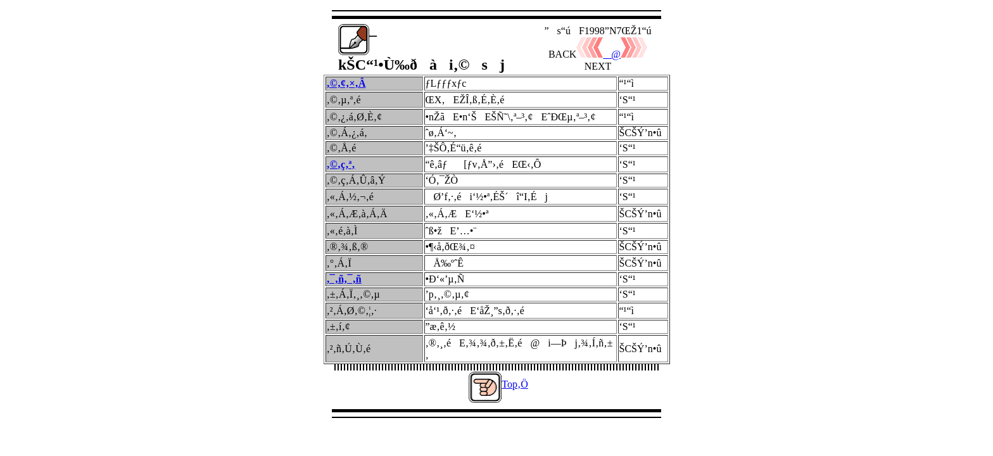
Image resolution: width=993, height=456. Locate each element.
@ (598, 54)
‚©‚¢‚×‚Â (346, 83)
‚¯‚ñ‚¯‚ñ (344, 279)
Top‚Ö (515, 384)
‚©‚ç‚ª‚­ (341, 164)
